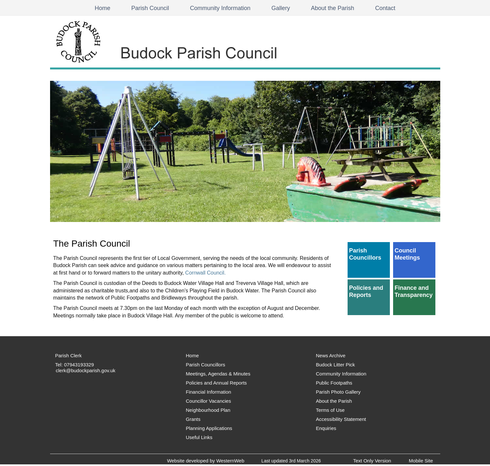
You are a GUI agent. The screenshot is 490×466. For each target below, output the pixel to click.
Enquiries (326, 428)
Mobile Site (421, 460)
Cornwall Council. (205, 273)
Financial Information (208, 392)
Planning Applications (209, 428)
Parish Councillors (365, 254)
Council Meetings (407, 254)
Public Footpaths (334, 383)
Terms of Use (330, 410)
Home (102, 8)
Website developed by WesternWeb (206, 460)
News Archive (331, 355)
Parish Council (150, 8)
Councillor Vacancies (208, 401)
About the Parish (332, 8)
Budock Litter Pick (335, 364)
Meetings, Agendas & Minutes (218, 373)
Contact (385, 8)
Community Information (220, 8)
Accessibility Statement (341, 419)
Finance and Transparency (414, 291)
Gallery (280, 8)
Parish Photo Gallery (338, 392)
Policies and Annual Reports (216, 383)
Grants (193, 419)
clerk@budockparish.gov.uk (85, 370)
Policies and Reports (366, 291)
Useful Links (199, 437)
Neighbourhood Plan (208, 410)
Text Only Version (372, 460)
